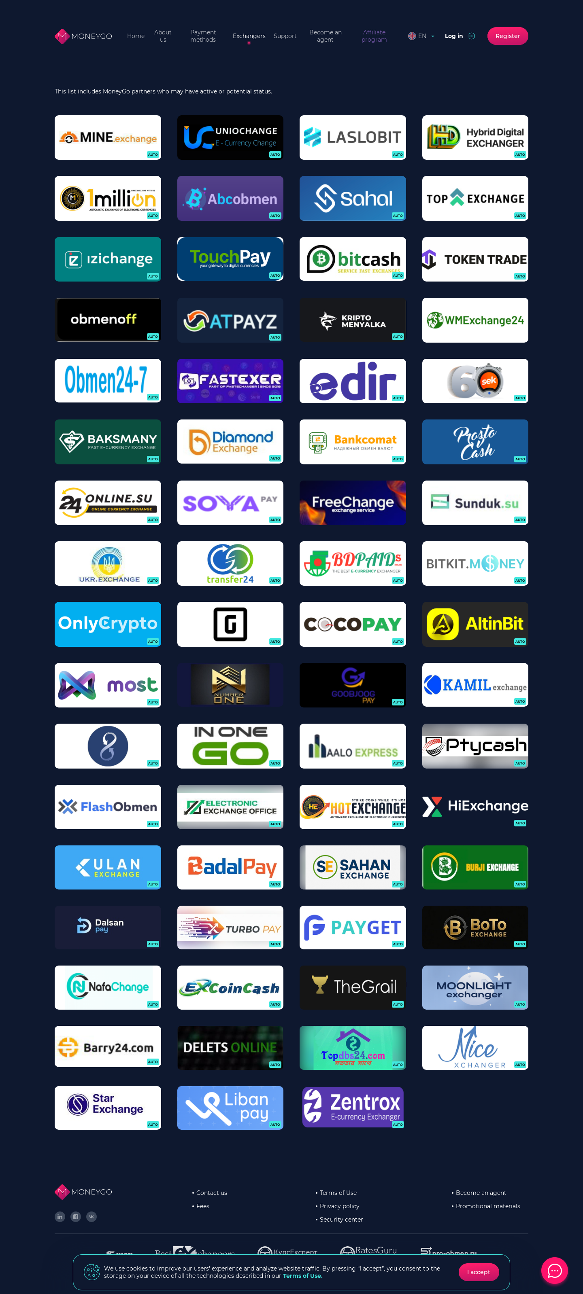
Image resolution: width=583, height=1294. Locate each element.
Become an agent (325, 36)
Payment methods (203, 36)
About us (163, 36)
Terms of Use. (303, 1275)
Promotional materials (488, 1206)
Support (285, 36)
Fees (202, 1206)
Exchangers (249, 36)
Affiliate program (374, 36)
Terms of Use (338, 1193)
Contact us (211, 1193)
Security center (341, 1219)
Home (136, 36)
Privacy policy (340, 1206)
